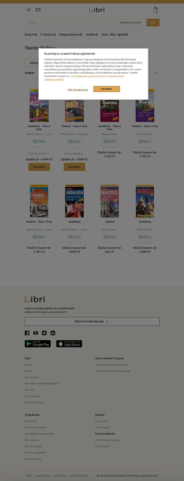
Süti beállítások (78, 89)
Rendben (106, 88)
